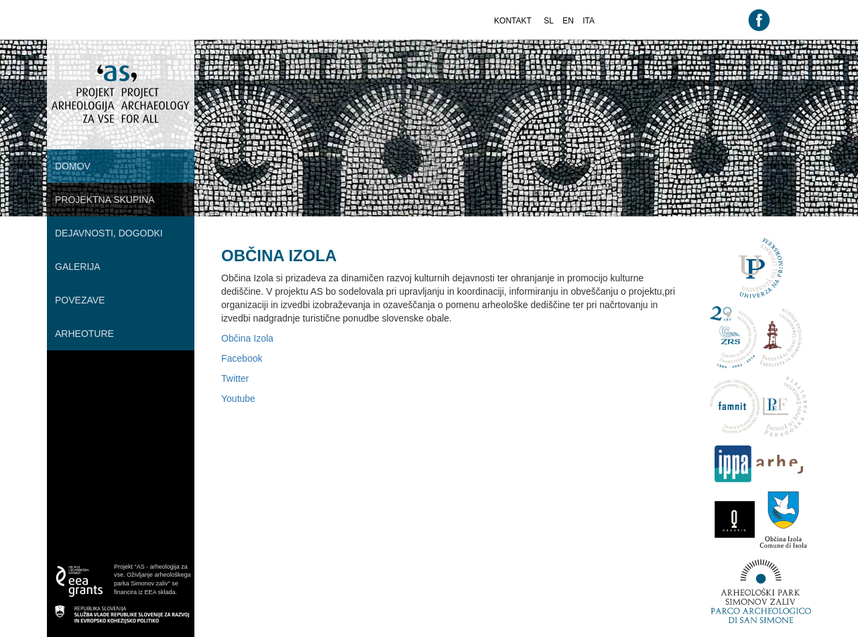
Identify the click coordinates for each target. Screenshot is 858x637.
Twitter (235, 378)
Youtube (238, 398)
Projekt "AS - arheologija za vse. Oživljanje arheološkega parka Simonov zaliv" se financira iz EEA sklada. (152, 579)
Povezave (80, 300)
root (60, 46)
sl (549, 20)
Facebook (241, 358)
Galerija (78, 266)
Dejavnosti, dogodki (109, 233)
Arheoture (84, 333)
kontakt (513, 20)
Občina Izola (247, 338)
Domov (72, 166)
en (568, 20)
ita (589, 20)
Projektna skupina (105, 199)
